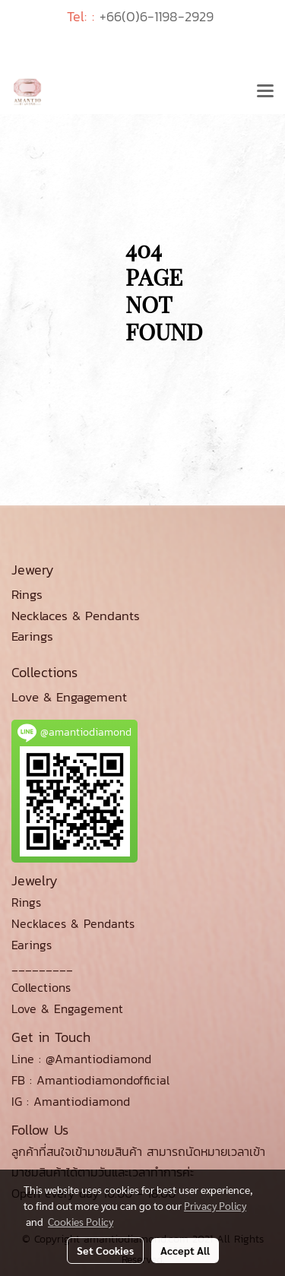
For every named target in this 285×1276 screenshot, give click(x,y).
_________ (42, 966)
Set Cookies (105, 1250)
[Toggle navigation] (265, 92)
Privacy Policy (215, 1205)
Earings (31, 945)
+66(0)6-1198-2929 (157, 16)
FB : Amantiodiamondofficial (90, 1080)
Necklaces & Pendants (73, 923)
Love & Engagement (67, 1008)
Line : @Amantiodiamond (81, 1059)
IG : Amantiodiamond (70, 1101)
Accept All (185, 1250)
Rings (26, 902)
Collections (41, 987)
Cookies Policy (80, 1221)
